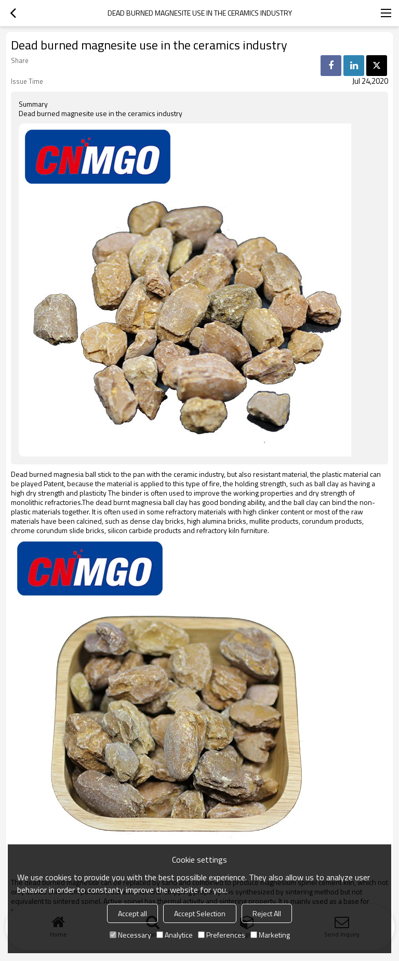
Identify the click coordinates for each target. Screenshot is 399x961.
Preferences (221, 934)
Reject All (266, 913)
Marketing (270, 934)
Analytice (174, 934)
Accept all (132, 913)
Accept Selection (199, 913)
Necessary (130, 934)
